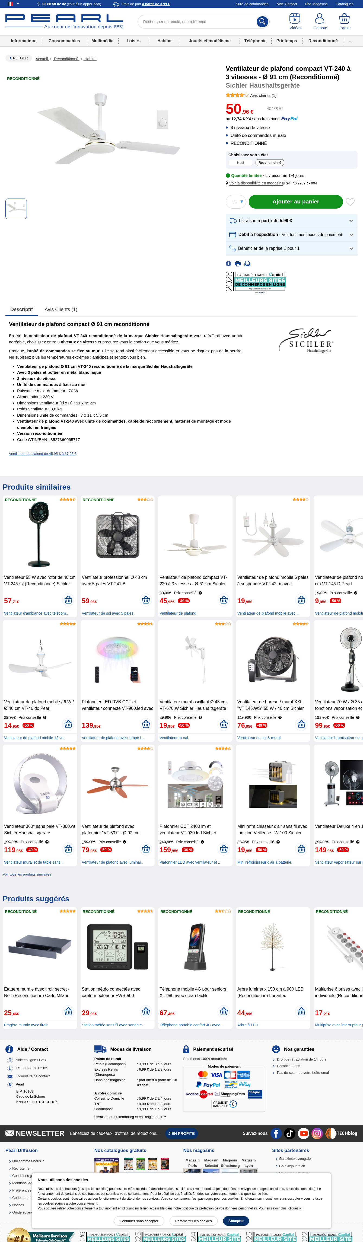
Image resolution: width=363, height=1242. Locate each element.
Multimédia (102, 41)
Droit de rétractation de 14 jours (301, 1059)
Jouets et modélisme (210, 41)
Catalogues (345, 4)
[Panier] (345, 21)
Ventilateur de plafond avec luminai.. (112, 862)
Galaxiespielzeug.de (295, 1159)
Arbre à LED (247, 1025)
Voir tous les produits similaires (27, 874)
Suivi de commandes (252, 4)
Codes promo (22, 1198)
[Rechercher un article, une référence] (204, 21)
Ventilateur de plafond (178, 613)
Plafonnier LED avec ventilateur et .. (190, 862)
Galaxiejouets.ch (292, 1166)
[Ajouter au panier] (296, 202)
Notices (18, 1205)
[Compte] (320, 21)
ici (301, 1208)
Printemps (286, 41)
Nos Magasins (316, 4)
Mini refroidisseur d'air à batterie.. (265, 862)
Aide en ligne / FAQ (31, 1060)
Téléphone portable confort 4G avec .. (191, 1025)
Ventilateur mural (174, 738)
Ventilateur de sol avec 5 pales (107, 613)
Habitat (164, 41)
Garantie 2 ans (288, 1066)
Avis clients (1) (61, 309)
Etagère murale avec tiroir (25, 1025)
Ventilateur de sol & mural (259, 738)
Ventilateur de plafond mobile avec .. (268, 613)
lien (264, 1194)
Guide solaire (22, 1212)
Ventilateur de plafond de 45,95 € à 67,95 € (43, 454)
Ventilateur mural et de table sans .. (33, 862)
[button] (255, 183)
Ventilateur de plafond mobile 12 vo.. (35, 738)
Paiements (205, 1059)
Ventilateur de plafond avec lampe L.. (113, 738)
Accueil (42, 59)
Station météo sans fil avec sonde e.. (113, 1025)
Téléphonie (255, 41)
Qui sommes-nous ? (28, 1161)
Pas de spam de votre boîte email (303, 1073)
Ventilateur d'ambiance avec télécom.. (36, 613)
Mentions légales (25, 1183)
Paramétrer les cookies (193, 1221)
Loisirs (134, 41)
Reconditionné (323, 41)
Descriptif (21, 309)
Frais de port (145, 4)
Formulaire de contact (33, 1076)
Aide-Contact (287, 4)
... (351, 41)
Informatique (23, 41)
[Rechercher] (262, 21)
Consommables (64, 41)
